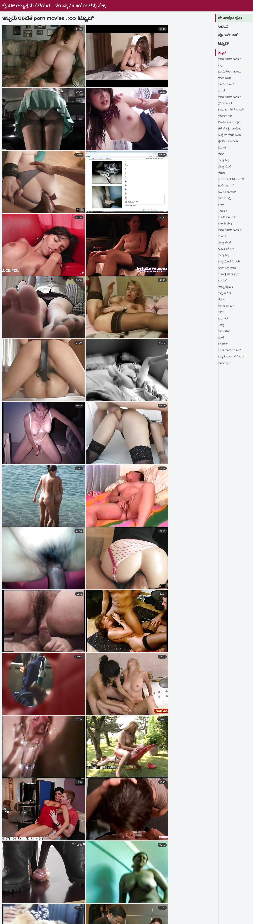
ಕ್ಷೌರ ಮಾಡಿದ (225, 103)
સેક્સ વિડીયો (51, 915)
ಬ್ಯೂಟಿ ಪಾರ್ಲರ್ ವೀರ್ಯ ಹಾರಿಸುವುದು (231, 357)
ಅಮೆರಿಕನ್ (224, 331)
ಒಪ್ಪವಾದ (223, 318)
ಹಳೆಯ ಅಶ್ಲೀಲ (76, 915)
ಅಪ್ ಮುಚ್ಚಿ (224, 198)
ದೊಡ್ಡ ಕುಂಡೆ (224, 242)
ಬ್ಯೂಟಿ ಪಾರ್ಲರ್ (227, 217)
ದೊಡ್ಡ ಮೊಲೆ (225, 166)
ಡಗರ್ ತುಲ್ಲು (224, 78)
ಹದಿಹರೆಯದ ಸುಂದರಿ (229, 59)
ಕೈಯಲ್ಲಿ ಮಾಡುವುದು (229, 274)
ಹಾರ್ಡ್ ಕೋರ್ (226, 84)
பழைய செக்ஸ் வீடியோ (81, 919)
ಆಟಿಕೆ (221, 312)
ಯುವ (221, 90)
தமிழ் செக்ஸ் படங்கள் (186, 919)
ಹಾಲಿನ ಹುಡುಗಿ (226, 185)
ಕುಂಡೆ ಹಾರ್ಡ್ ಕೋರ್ (229, 350)
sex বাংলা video (73, 911)
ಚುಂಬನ (222, 236)
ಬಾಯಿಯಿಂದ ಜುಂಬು (229, 71)
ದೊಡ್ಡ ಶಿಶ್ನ (223, 160)
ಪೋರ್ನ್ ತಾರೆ (228, 35)
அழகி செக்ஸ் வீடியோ (194, 915)
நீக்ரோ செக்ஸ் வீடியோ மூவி (110, 911)
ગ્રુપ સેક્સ (28, 915)
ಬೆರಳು (221, 173)
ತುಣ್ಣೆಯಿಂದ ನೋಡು (229, 261)
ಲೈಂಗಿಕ (221, 915)
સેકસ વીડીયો (219, 911)
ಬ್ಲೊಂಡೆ (222, 147)
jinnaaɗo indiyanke (42, 911)
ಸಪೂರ (222, 299)
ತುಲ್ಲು (221, 204)
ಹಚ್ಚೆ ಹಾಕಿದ (224, 293)
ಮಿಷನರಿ (222, 211)
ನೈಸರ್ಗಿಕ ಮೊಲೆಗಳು (228, 141)
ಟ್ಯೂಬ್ (223, 44)
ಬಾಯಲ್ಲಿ (223, 280)
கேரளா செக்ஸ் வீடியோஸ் (39, 919)
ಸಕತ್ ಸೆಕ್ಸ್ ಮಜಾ (227, 268)
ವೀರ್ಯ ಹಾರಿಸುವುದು (230, 122)
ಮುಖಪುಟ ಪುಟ (230, 18)
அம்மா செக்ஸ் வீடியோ (147, 919)
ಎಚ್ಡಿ (220, 65)
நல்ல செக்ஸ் (13, 911)
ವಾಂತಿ (221, 337)
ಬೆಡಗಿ (221, 154)
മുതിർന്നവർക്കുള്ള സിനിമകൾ (157, 911)
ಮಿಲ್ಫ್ (221, 325)
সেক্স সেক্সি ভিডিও (220, 919)
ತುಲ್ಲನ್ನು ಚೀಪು (225, 223)
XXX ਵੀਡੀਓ (139, 915)
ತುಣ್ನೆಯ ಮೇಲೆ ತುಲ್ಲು (229, 135)
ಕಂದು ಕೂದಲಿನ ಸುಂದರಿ (231, 109)
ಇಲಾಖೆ (223, 27)
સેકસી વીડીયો (163, 915)
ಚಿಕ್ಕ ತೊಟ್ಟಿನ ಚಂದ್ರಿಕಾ (229, 128)
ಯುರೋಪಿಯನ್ (227, 192)
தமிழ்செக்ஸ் (114, 919)
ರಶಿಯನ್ (223, 344)
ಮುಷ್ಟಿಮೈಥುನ (226, 287)
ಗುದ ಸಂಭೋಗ (226, 249)
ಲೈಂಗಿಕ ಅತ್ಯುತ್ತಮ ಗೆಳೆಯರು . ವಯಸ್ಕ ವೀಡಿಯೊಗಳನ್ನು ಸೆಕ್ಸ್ (54, 6)
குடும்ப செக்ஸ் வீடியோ (108, 915)
